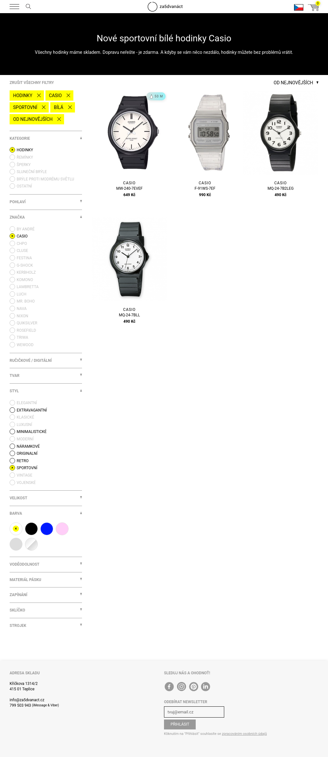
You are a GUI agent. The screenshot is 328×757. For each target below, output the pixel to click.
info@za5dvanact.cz (27, 700)
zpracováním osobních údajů (244, 734)
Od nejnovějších (33, 119)
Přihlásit (179, 724)
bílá (58, 107)
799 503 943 (20, 705)
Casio (55, 95)
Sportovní (25, 107)
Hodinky (22, 95)
